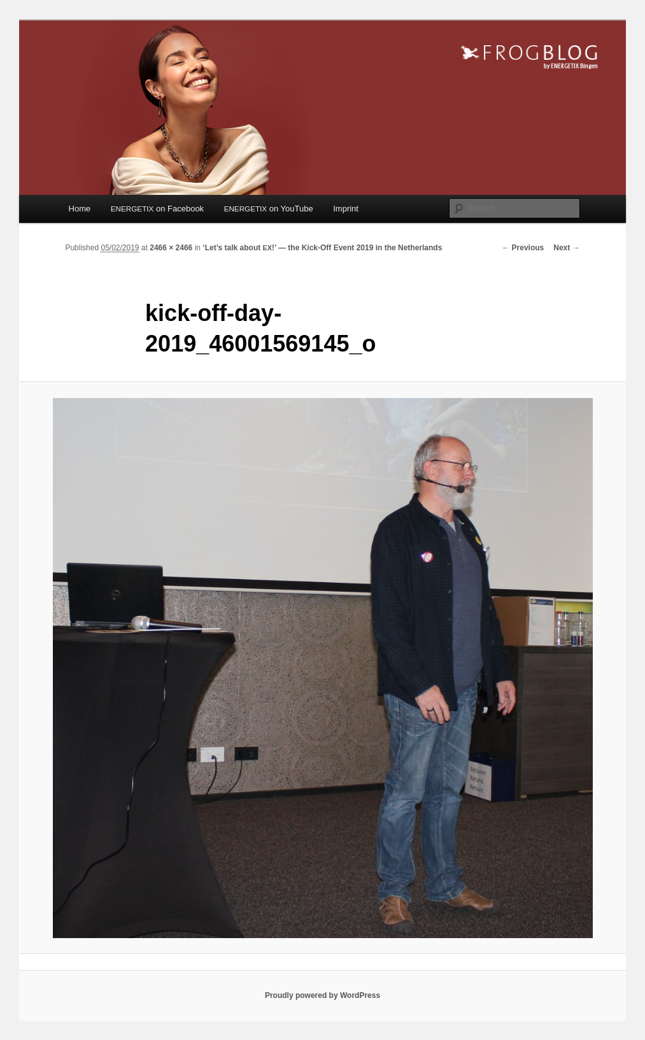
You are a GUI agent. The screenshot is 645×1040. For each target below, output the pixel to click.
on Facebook (157, 208)
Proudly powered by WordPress (322, 995)
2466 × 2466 (171, 247)
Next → (566, 247)
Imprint (345, 208)
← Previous (523, 247)
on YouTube (268, 208)
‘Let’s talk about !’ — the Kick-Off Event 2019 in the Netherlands (322, 247)
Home (80, 208)
